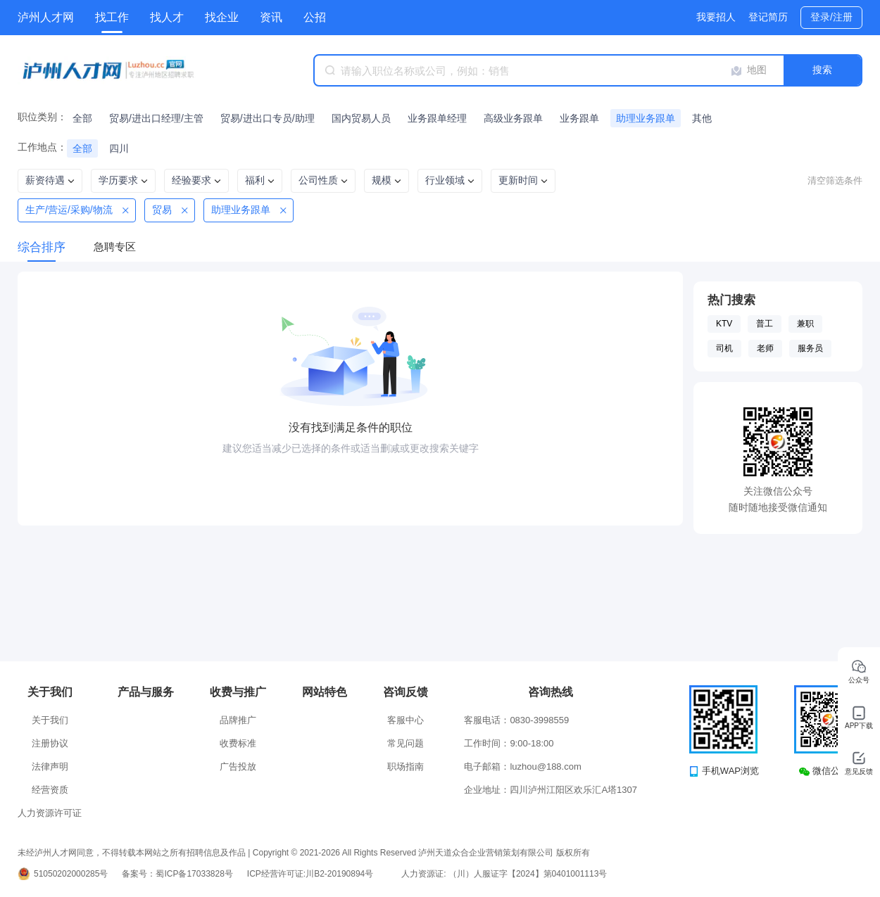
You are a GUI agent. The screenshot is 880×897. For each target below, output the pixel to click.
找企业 (222, 17)
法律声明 (50, 766)
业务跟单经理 (437, 118)
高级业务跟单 (513, 118)
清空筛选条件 (834, 180)
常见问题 (405, 743)
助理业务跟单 (645, 118)
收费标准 (238, 743)
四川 (119, 148)
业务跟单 (579, 118)
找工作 (112, 17)
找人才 (167, 17)
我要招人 (716, 17)
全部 (82, 118)
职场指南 (405, 766)
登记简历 (768, 17)
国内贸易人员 (361, 118)
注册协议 (50, 743)
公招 (314, 17)
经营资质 (50, 789)
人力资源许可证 (50, 813)
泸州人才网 (46, 17)
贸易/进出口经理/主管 (156, 118)
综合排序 (41, 247)
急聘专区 (115, 247)
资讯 (271, 17)
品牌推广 (238, 720)
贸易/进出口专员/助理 (267, 118)
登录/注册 (831, 17)
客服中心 (405, 720)
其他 (702, 118)
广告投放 (238, 766)
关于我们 (50, 720)
